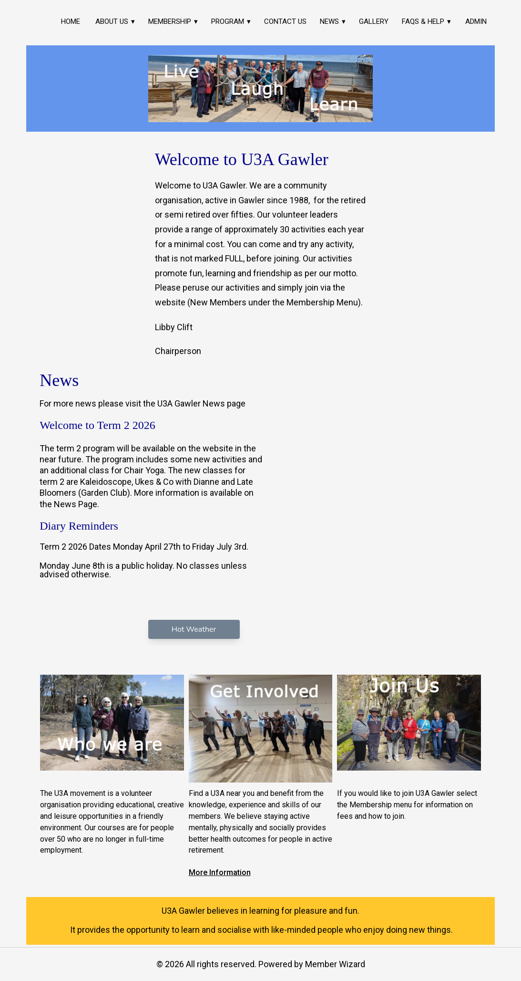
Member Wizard (335, 964)
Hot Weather (194, 629)
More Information (220, 872)
